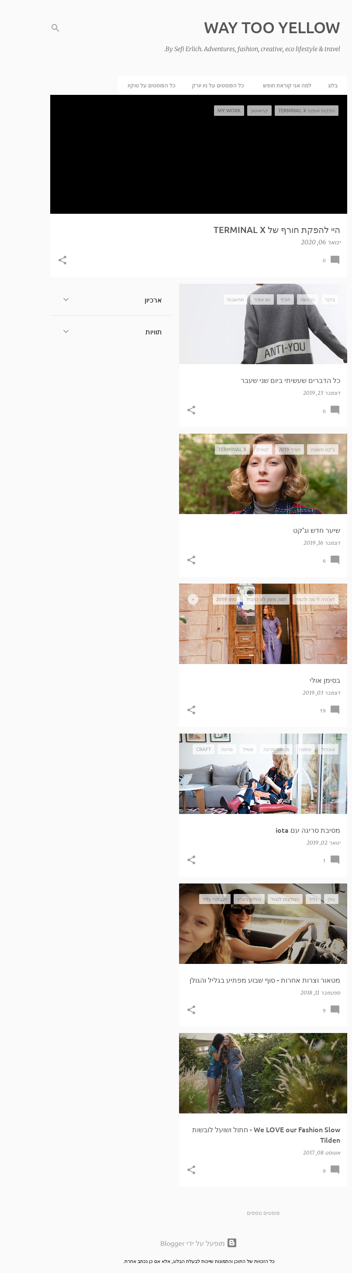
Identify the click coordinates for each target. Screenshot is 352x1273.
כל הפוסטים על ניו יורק (195, 85)
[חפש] (33, 27)
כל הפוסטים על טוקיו (128, 85)
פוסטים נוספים (240, 1213)
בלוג (310, 85)
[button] (40, 261)
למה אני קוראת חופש (264, 85)
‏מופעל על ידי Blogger (176, 1242)
